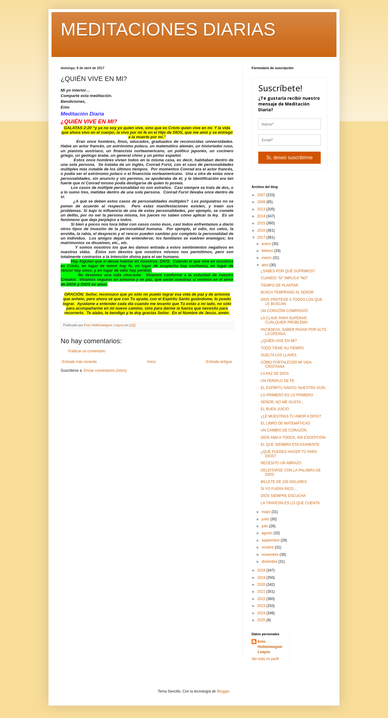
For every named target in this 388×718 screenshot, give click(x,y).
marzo (267, 258)
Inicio (151, 362)
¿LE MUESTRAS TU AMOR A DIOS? (291, 416)
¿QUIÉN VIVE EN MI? (279, 341)
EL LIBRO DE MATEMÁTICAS (285, 423)
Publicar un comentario (86, 351)
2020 (261, 584)
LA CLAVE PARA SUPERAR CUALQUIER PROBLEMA (284, 320)
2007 (261, 195)
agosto (267, 533)
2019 (261, 577)
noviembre (270, 554)
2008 (261, 202)
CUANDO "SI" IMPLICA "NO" (284, 278)
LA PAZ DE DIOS (275, 373)
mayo (267, 512)
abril (265, 265)
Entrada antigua (219, 362)
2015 (261, 223)
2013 (261, 209)
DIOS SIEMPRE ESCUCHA (283, 496)
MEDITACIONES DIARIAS (168, 29)
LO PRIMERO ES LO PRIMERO (287, 395)
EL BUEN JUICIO (275, 409)
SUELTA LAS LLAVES (278, 355)
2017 (261, 237)
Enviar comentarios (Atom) (105, 370)
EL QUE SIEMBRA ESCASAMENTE (290, 444)
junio (266, 519)
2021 (261, 591)
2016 (261, 230)
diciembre (270, 561)
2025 (261, 620)
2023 (261, 606)
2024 (261, 613)
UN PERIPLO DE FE (277, 381)
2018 (261, 570)
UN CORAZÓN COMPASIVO (284, 311)
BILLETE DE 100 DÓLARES (284, 482)
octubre (268, 547)
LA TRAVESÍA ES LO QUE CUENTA (290, 503)
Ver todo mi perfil (265, 659)
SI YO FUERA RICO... (278, 489)
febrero (268, 251)
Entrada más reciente (79, 362)
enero (267, 244)
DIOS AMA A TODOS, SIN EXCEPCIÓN (293, 437)
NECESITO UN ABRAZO (281, 463)
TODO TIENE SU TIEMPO (282, 348)
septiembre (271, 540)
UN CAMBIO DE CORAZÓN (283, 430)
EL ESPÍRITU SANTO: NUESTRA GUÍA (293, 388)
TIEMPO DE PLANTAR (279, 285)
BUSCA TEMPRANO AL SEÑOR (287, 292)
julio (265, 526)
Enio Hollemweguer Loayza (270, 646)
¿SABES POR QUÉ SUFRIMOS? (288, 271)
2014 (261, 216)
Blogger (223, 691)
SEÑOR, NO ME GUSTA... (282, 402)
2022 (261, 599)
